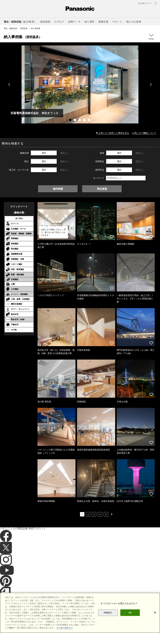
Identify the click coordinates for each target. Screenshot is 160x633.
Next (151, 84)
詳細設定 (108, 612)
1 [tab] (70, 120)
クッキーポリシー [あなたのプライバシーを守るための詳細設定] (65, 628)
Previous (9, 84)
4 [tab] (84, 120)
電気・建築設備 (10, 28)
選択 (44, 152)
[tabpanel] (80, 84)
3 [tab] (80, 120)
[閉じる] (155, 612)
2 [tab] (75, 120)
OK (130, 612)
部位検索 (102, 188)
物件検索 (58, 188)
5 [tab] (89, 120)
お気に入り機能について (144, 132)
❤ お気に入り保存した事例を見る (112, 132)
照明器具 (24, 28)
